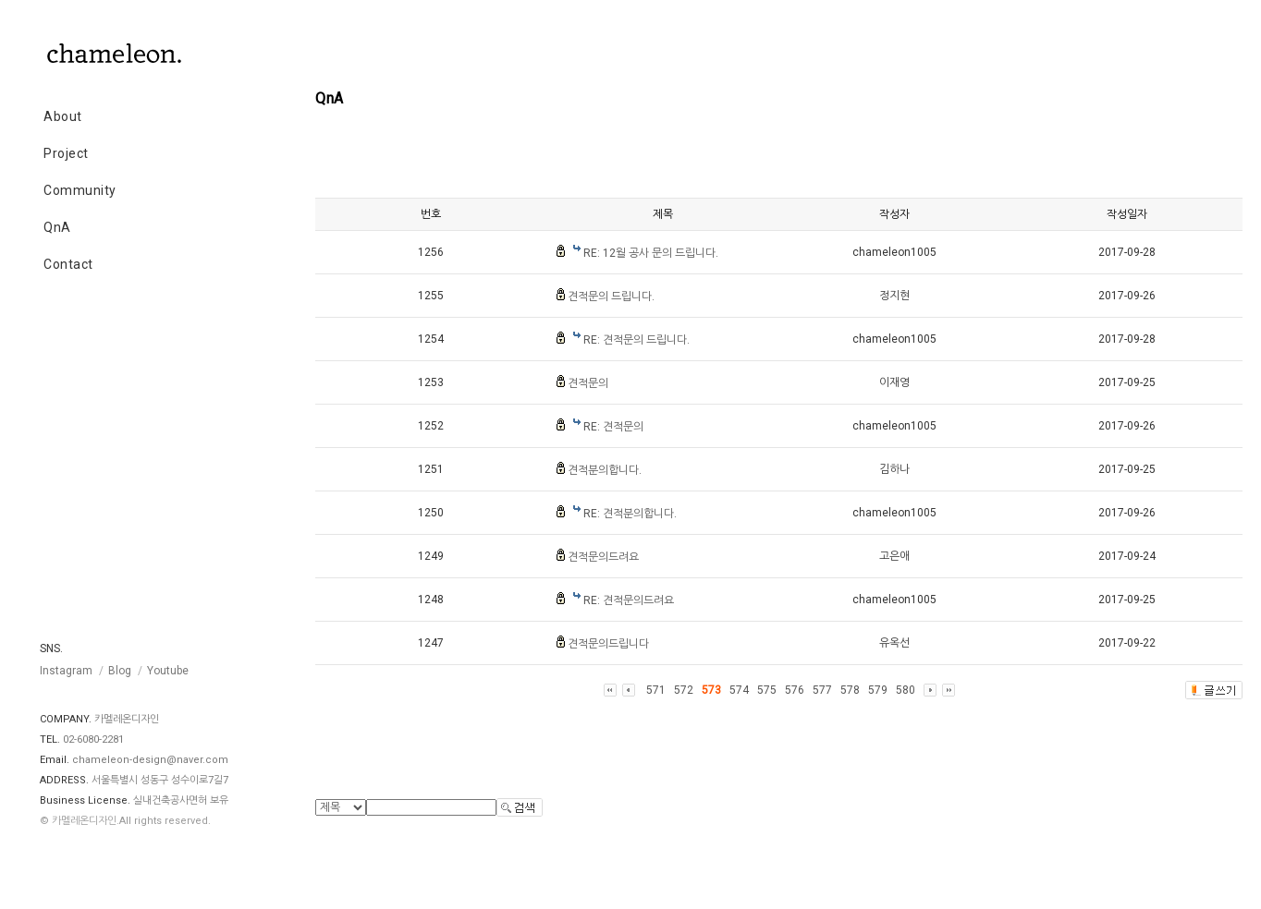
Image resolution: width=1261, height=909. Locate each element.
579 (878, 690)
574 (739, 690)
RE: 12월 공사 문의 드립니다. (650, 253)
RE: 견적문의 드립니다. (636, 339)
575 (767, 690)
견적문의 (588, 383)
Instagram (66, 670)
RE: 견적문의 (613, 426)
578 (850, 690)
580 (905, 690)
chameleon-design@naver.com (150, 760)
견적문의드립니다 (608, 643)
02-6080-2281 (93, 739)
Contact (68, 264)
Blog (119, 670)
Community (79, 190)
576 (794, 690)
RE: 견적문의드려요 (628, 600)
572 (683, 690)
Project (66, 153)
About (62, 116)
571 (656, 690)
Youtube (168, 670)
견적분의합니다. (605, 470)
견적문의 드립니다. (611, 296)
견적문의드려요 (603, 557)
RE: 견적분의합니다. (630, 513)
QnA (57, 227)
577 (822, 690)
